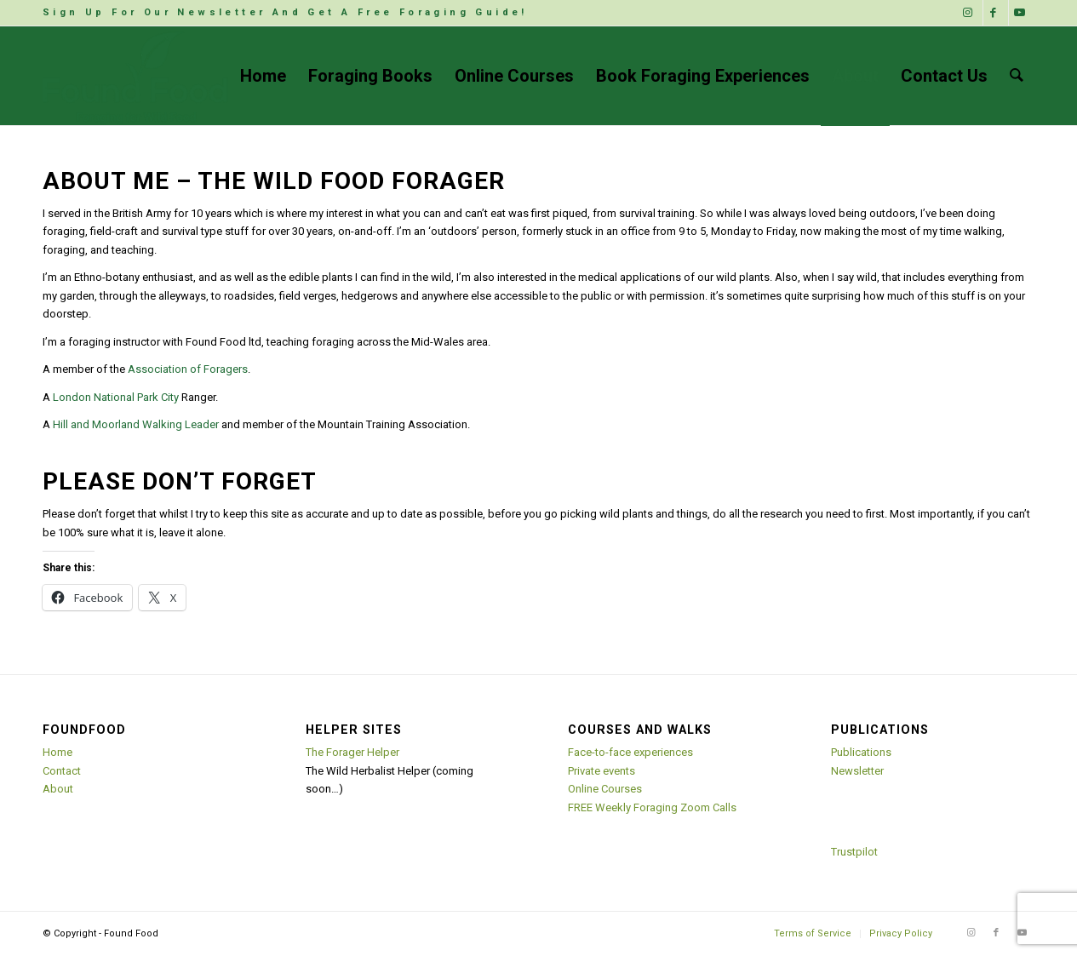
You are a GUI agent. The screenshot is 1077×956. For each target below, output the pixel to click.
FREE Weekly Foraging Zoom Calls (652, 807)
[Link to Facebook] (995, 13)
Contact (62, 770)
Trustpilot (854, 851)
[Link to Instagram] (970, 13)
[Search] (1016, 75)
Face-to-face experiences (630, 752)
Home (57, 752)
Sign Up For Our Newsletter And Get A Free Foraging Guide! (285, 12)
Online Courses (605, 788)
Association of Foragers (188, 369)
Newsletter (857, 770)
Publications (861, 752)
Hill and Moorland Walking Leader (136, 424)
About (58, 788)
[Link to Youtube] (1021, 13)
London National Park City (116, 397)
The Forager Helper (352, 752)
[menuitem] (285, 13)
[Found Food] (136, 75)
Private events (601, 770)
